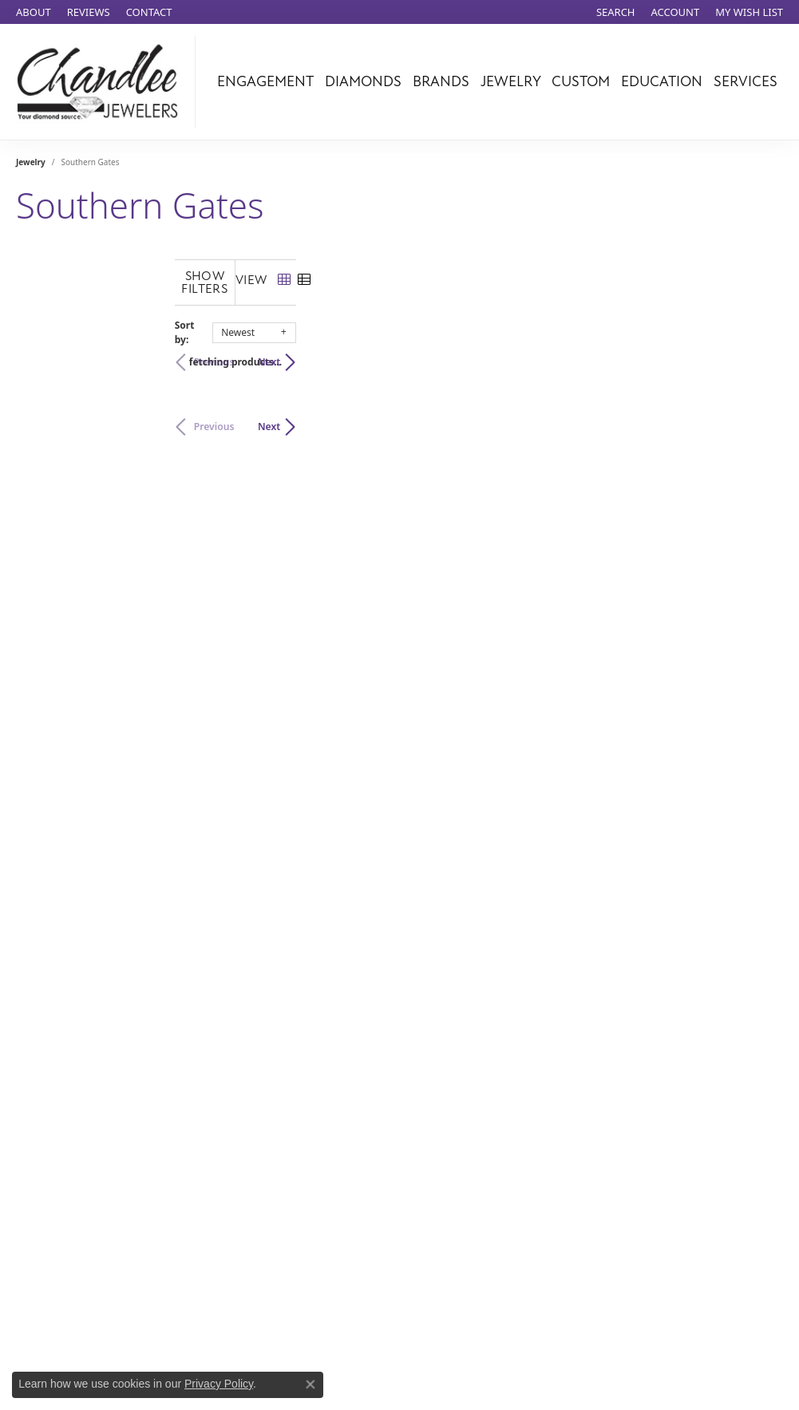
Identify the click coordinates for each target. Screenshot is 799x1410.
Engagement (265, 81)
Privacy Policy (218, 1383)
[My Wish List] (749, 12)
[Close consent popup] (310, 1384)
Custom (581, 81)
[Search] (615, 12)
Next (756, 349)
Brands (441, 81)
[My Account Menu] (675, 12)
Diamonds (363, 81)
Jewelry (511, 81)
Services (745, 81)
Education (661, 81)
